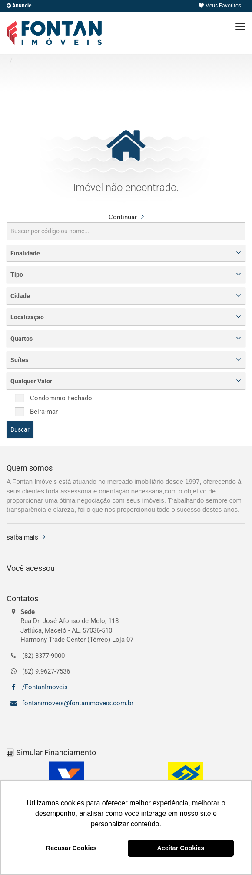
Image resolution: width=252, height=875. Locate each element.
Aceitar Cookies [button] (180, 848)
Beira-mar (36, 411)
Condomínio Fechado (53, 398)
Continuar (123, 217)
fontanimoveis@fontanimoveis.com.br (76, 703)
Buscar (20, 429)
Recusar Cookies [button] (71, 848)
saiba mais (22, 537)
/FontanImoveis (44, 687)
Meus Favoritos (220, 6)
